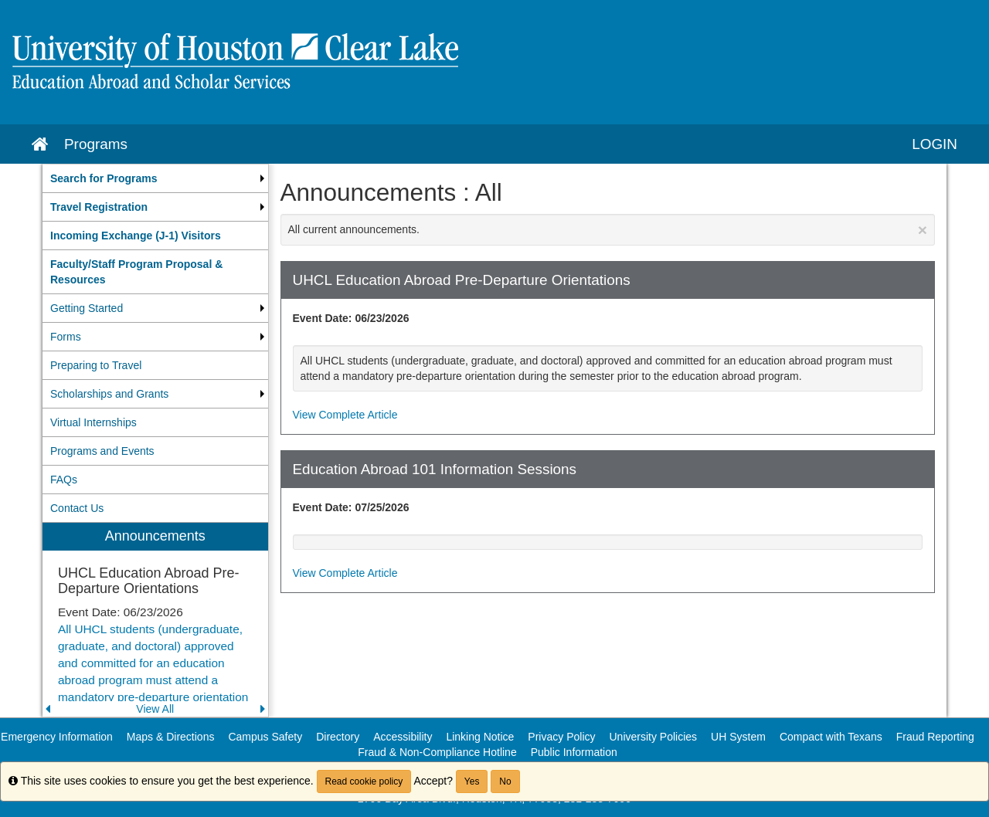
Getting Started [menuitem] (86, 308)
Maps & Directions (171, 737)
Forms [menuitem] (65, 337)
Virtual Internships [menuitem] (93, 422)
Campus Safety (265, 737)
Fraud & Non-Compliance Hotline (437, 752)
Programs (95, 144)
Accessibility (402, 737)
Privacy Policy (561, 737)
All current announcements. (608, 230)
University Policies (654, 737)
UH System (738, 737)
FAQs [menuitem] (63, 479)
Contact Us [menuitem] (77, 508)
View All (155, 709)
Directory (337, 737)
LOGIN (934, 144)
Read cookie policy (364, 781)
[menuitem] (155, 178)
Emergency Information (57, 737)
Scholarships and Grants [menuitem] (109, 394)
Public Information (574, 752)
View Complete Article (345, 414)
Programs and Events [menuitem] (102, 451)
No (505, 781)
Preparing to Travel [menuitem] (95, 365)
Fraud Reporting (935, 737)
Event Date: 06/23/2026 (351, 318)
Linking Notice (480, 737)
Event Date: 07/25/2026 (351, 507)
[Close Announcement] (922, 230)
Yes (472, 781)
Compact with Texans (831, 737)
